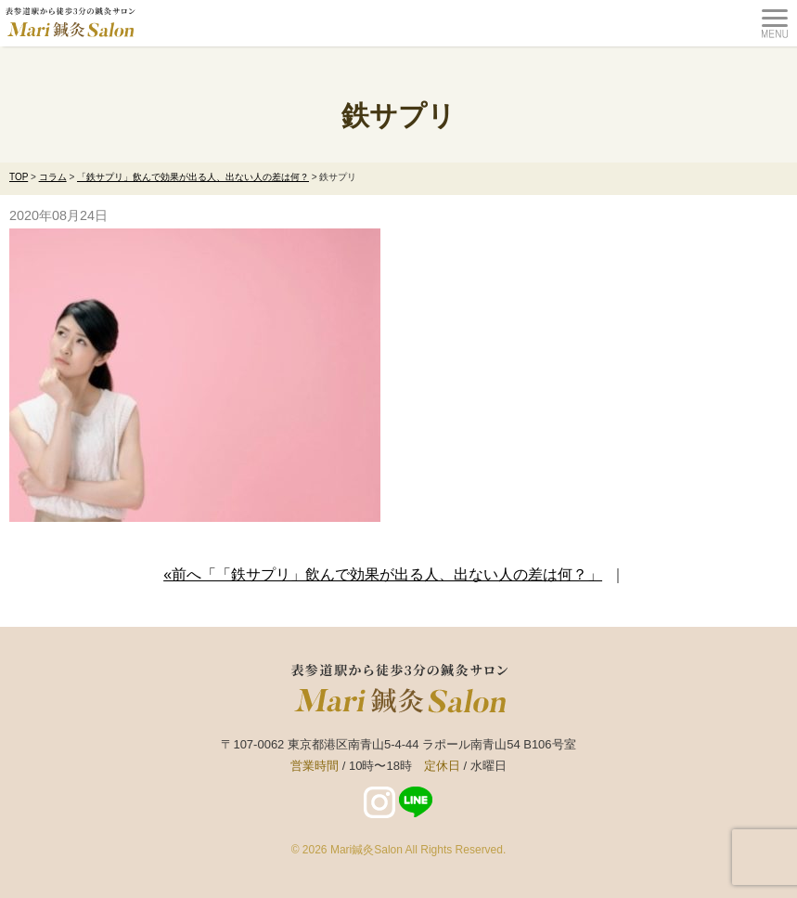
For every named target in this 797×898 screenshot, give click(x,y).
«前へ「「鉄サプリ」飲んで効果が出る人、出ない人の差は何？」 (382, 574)
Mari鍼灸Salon (366, 849)
